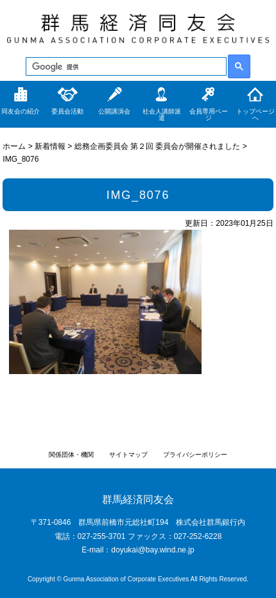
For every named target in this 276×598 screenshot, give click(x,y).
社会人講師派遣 (161, 114)
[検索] (125, 67)
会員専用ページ (208, 114)
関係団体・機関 (71, 454)
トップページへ (255, 114)
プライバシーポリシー (195, 454)
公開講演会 (114, 111)
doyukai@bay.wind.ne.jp (152, 549)
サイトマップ (128, 454)
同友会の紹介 (20, 111)
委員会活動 (67, 111)
